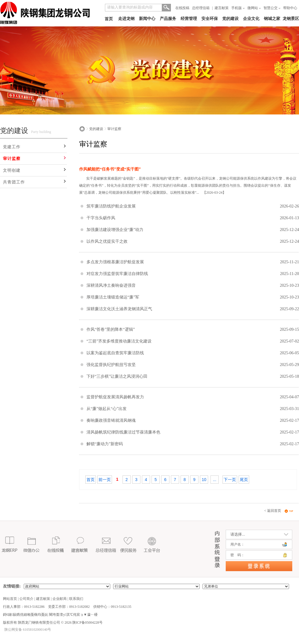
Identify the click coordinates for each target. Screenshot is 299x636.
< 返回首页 (272, 511)
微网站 (254, 8)
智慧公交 (272, 8)
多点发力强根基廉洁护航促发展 (115, 262)
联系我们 (76, 599)
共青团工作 (14, 182)
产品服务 (168, 18)
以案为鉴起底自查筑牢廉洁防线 (115, 353)
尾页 (244, 479)
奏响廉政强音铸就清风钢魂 (111, 420)
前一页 (104, 479)
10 (204, 479)
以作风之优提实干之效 (107, 241)
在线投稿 (182, 8)
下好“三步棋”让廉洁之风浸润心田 (116, 376)
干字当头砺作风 (100, 218)
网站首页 (10, 599)
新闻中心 (147, 18)
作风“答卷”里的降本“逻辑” (110, 329)
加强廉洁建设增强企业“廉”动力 (114, 229)
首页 (109, 19)
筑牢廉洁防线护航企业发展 (111, 206)
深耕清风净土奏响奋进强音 (111, 285)
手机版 (238, 8)
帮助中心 (290, 8)
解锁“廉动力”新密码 (104, 444)
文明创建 (12, 170)
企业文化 (251, 18)
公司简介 (26, 599)
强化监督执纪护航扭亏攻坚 (111, 364)
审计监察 (12, 158)
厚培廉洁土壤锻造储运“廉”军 (112, 297)
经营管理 (189, 18)
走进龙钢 (126, 18)
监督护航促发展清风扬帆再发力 (115, 397)
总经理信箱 (201, 8)
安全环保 (209, 18)
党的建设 (230, 18)
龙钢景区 (291, 18)
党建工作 (12, 147)
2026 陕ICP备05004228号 (83, 622)
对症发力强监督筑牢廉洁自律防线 (117, 273)
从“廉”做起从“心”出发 (106, 408)
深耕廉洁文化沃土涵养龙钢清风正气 (119, 309)
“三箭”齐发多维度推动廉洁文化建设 (119, 341)
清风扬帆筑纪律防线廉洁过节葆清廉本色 (123, 432)
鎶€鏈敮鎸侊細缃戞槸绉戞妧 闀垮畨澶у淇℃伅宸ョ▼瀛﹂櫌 (50, 615)
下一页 (230, 479)
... (214, 479)
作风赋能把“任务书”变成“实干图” (110, 169)
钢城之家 (272, 18)
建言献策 (222, 8)
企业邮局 (59, 599)
